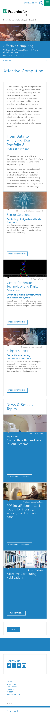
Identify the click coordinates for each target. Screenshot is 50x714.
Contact (10, 689)
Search (41, 3)
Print (13, 629)
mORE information (17, 254)
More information (17, 390)
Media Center (12, 687)
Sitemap (10, 682)
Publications (16, 613)
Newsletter (11, 684)
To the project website (19, 545)
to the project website (19, 477)
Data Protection (13, 695)
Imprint (10, 692)
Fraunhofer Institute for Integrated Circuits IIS (20, 20)
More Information (17, 322)
